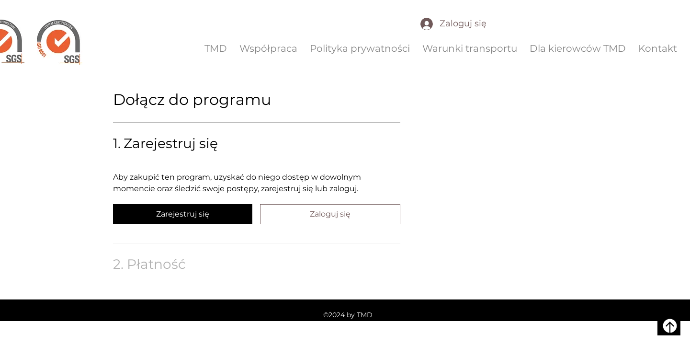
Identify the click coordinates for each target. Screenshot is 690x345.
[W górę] (668, 325)
